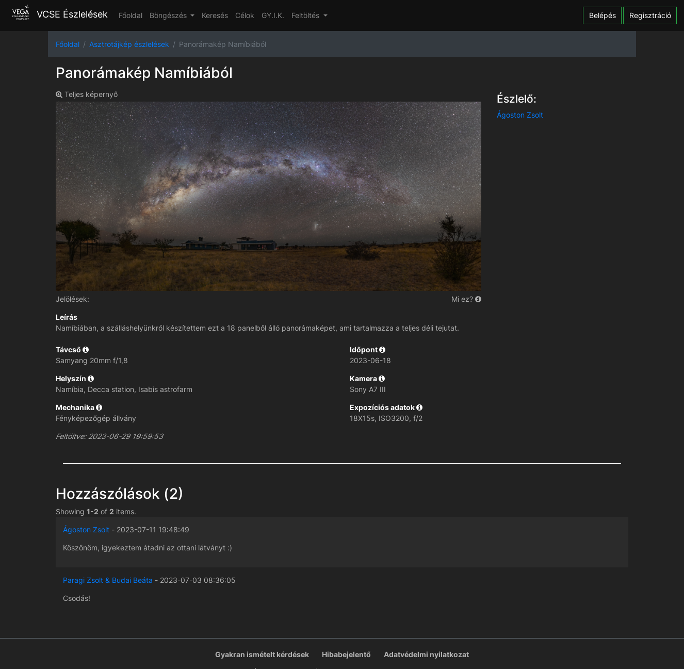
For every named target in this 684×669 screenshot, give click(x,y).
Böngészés (169, 15)
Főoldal (130, 15)
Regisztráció (650, 15)
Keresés (215, 15)
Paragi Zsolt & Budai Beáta (108, 580)
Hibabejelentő (346, 654)
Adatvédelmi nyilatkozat (426, 654)
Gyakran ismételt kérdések (262, 654)
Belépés (602, 15)
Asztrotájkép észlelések (129, 44)
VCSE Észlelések (57, 14)
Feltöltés (306, 15)
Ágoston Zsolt (520, 114)
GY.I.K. (273, 15)
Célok (244, 15)
